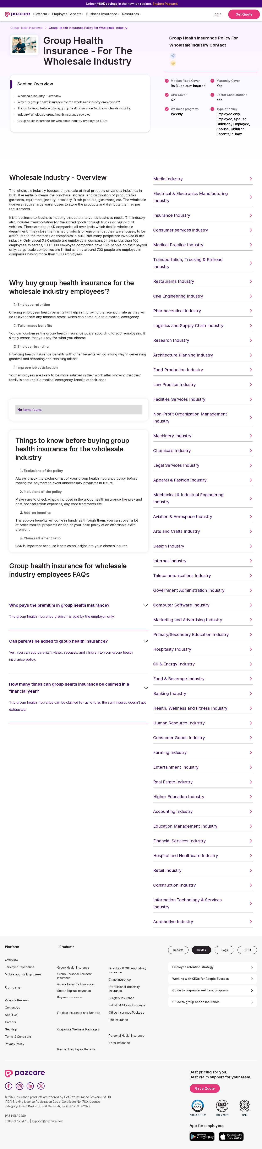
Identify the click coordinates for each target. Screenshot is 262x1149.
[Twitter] (41, 1086)
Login (217, 14)
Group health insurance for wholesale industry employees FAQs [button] (62, 121)
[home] (17, 14)
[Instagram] (19, 1086)
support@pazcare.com (47, 1121)
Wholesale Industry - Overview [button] (39, 96)
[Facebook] (8, 1086)
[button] (41, 14)
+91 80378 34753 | (18, 1121)
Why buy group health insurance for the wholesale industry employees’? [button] (68, 102)
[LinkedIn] (30, 1086)
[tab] (178, 950)
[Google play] (202, 1136)
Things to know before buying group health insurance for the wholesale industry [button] (74, 108)
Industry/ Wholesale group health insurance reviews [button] (54, 114)
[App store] (231, 1136)
